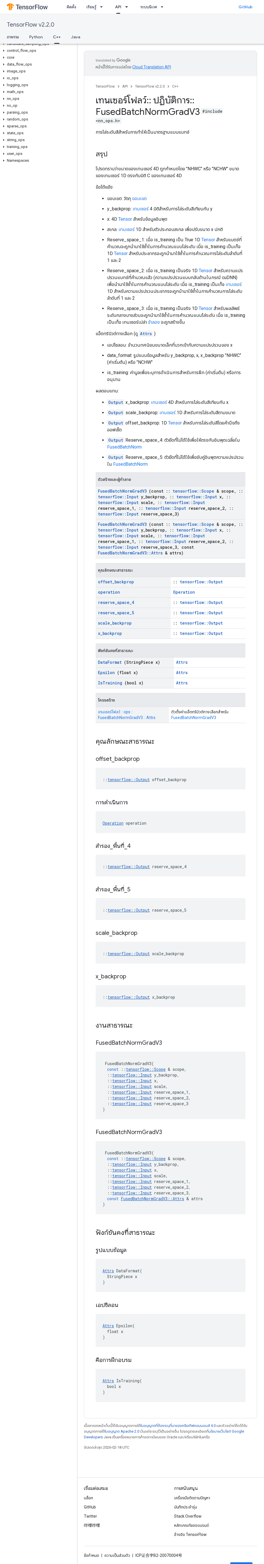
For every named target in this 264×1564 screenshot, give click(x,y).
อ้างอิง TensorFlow (190, 1534)
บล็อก (88, 1498)
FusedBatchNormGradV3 (122, 491)
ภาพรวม (13, 37)
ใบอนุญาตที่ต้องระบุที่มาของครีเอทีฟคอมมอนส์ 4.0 (178, 1425)
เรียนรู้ (91, 6)
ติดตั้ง (71, 6)
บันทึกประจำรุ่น (185, 1507)
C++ (175, 86)
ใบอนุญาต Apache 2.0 (122, 1431)
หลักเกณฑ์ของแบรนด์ (191, 1525)
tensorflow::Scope (193, 491)
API (125, 86)
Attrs (146, 333)
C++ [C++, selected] (57, 37)
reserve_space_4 (116, 602)
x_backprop (110, 633)
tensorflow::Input (118, 496)
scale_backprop (115, 623)
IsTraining (110, 683)
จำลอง (154, 322)
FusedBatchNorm (124, 447)
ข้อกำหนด (91, 1555)
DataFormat (110, 662)
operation (109, 592)
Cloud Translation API (151, 67)
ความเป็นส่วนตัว (117, 1555)
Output (115, 402)
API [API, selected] (118, 6)
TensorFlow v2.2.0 (30, 24)
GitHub (246, 6)
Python (36, 37)
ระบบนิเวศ (148, 6)
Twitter (90, 1516)
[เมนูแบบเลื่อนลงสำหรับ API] (128, 7)
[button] (37, 43)
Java (75, 37)
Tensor (125, 219)
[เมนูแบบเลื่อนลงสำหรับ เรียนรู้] (103, 7)
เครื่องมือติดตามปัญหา (192, 1498)
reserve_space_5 (116, 612)
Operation (184, 592)
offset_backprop (116, 581)
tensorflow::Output (201, 581)
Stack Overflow (188, 1516)
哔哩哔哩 (92, 1525)
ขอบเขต (139, 198)
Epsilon (106, 672)
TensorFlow (105, 86)
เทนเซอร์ (141, 209)
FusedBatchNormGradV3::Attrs (130, 553)
